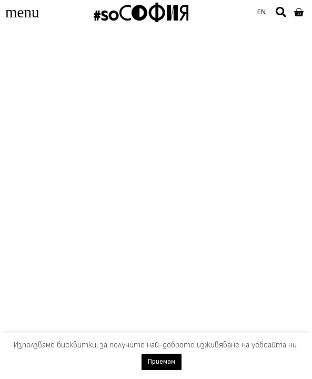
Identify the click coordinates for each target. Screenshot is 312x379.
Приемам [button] (161, 361)
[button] (280, 12)
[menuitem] (261, 12)
